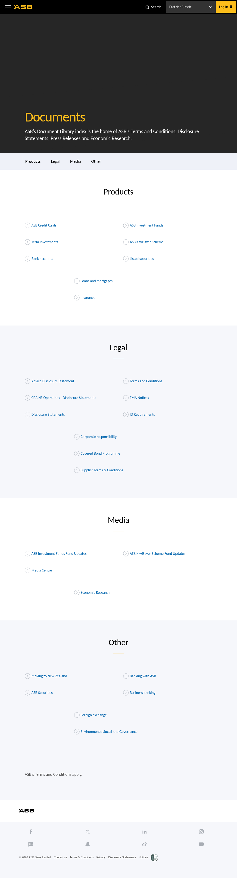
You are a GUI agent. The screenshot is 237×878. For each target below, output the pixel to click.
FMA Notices (136, 398)
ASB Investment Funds (143, 225)
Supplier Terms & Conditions (98, 470)
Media (75, 161)
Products (33, 161)
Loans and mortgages (93, 281)
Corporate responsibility (95, 437)
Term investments (41, 242)
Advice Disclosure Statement (49, 381)
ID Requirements (139, 414)
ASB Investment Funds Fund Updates (56, 553)
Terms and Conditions (142, 381)
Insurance (84, 297)
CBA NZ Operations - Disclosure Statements (60, 398)
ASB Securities (39, 693)
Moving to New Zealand (46, 676)
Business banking (139, 693)
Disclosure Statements (45, 414)
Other (96, 161)
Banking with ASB (139, 676)
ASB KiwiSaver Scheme (143, 242)
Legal (55, 161)
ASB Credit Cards (40, 225)
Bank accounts (39, 259)
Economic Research (92, 592)
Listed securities (138, 259)
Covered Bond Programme (97, 453)
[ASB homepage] (23, 7)
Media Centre (38, 570)
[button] (8, 7)
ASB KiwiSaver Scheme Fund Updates (154, 553)
